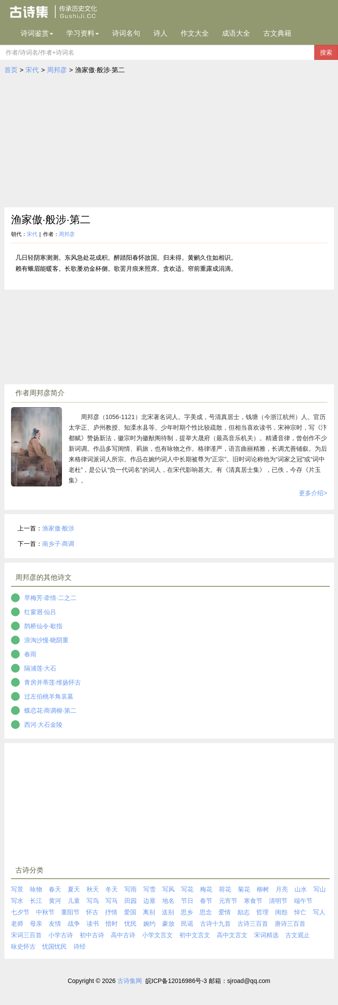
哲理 (262, 912)
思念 (206, 912)
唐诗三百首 (290, 923)
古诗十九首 (215, 923)
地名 (168, 900)
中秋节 (45, 912)
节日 (187, 900)
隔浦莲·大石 (40, 668)
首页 (11, 70)
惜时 (111, 923)
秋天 (93, 889)
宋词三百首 (26, 935)
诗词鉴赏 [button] (37, 33)
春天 (55, 889)
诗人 (160, 33)
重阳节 (70, 912)
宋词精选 (266, 935)
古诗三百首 (252, 923)
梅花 (206, 889)
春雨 (30, 654)
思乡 (187, 912)
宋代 (32, 70)
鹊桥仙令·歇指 (43, 626)
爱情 (224, 912)
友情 (55, 923)
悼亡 (300, 912)
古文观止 (297, 935)
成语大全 (236, 33)
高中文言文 (232, 935)
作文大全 (195, 33)
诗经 (79, 946)
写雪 (149, 889)
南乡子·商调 (58, 543)
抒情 (111, 912)
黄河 (55, 900)
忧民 (130, 923)
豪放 (168, 923)
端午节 (303, 900)
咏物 (36, 889)
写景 (17, 889)
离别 (149, 912)
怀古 (92, 912)
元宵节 (228, 900)
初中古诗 (92, 935)
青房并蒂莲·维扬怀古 (52, 682)
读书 (93, 923)
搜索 (326, 52)
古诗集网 (129, 980)
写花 (187, 889)
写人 (319, 912)
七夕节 (20, 912)
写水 (17, 900)
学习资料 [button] (82, 33)
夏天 (74, 889)
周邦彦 (57, 70)
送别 (168, 912)
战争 (74, 923)
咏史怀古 (23, 946)
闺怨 (281, 912)
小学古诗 (60, 935)
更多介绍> (313, 493)
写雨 (130, 889)
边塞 (149, 900)
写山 (319, 889)
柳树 (263, 889)
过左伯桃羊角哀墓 (48, 696)
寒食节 (253, 900)
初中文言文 (194, 935)
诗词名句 (126, 33)
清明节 (278, 900)
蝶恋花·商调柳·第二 (50, 710)
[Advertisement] (169, 141)
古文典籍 (277, 33)
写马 (111, 900)
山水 (300, 889)
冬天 (111, 889)
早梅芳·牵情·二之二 (50, 597)
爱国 (130, 912)
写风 (168, 889)
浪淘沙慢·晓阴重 (46, 640)
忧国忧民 (54, 946)
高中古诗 (123, 935)
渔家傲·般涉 (58, 528)
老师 (17, 923)
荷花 (225, 889)
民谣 (187, 923)
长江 (36, 900)
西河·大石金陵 (43, 724)
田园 (130, 900)
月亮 (282, 889)
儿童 (74, 900)
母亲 (36, 923)
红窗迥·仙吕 (40, 611)
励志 (243, 912)
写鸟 (93, 900)
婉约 (149, 923)
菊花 (244, 889)
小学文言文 (157, 935)
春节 (206, 900)
